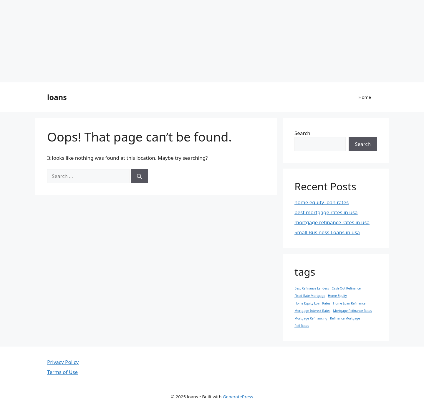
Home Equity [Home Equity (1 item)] (337, 296)
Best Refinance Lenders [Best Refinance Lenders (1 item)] (311, 288)
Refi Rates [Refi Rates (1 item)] (301, 326)
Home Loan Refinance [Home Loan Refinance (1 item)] (349, 303)
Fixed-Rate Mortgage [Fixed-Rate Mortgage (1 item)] (309, 296)
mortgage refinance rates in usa (332, 222)
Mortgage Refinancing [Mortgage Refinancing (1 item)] (310, 318)
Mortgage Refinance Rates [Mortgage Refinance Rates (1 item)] (352, 311)
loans (57, 97)
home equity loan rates (321, 202)
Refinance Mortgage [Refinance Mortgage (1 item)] (345, 318)
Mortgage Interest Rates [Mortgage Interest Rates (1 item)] (312, 311)
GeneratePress (238, 397)
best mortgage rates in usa (326, 212)
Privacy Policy (63, 362)
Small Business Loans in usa (327, 232)
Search (302, 133)
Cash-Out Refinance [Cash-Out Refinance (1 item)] (346, 288)
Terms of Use (62, 372)
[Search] (139, 176)
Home (364, 97)
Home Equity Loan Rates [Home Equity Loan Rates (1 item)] (312, 303)
